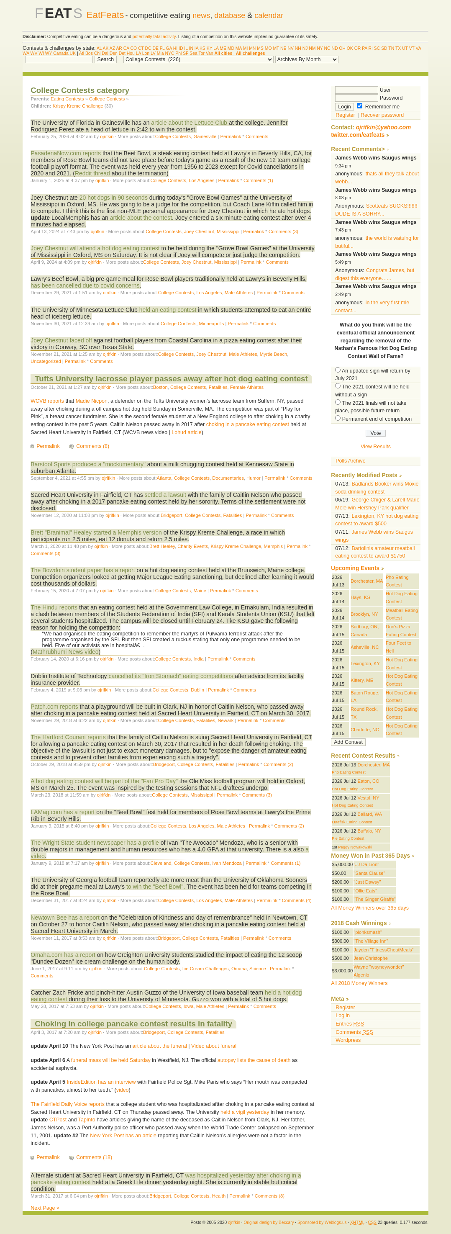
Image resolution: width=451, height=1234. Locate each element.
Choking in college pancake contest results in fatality (133, 1023)
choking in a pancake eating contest (247, 424)
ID (181, 48)
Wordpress (348, 1040)
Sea (193, 53)
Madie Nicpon (92, 401)
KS (202, 48)
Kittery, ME (362, 680)
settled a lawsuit (165, 494)
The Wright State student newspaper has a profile (95, 842)
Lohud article (186, 432)
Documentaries (227, 478)
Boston (160, 387)
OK (350, 48)
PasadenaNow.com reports (66, 153)
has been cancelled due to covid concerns (85, 285)
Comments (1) (258, 180)
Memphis (273, 546)
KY (210, 48)
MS (260, 48)
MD (231, 48)
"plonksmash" (368, 932)
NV (290, 48)
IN (191, 48)
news (201, 15)
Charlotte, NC (365, 729)
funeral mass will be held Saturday (111, 1060)
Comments (257, 136)
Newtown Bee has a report (65, 917)
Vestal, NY (368, 797)
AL (99, 48)
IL (185, 48)
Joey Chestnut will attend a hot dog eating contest (95, 248)
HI (175, 48)
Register (345, 115)
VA (418, 48)
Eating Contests (67, 98)
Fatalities (218, 387)
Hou (131, 53)
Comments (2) (278, 764)
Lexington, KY (365, 663)
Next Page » (45, 1208)
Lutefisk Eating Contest (352, 822)
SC (377, 48)
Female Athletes (247, 387)
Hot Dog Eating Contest (352, 789)
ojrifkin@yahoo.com (383, 127)
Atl (81, 53)
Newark (225, 720)
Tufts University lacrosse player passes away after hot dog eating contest (171, 378)
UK (73, 53)
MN (252, 48)
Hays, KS (360, 597)
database (229, 15)
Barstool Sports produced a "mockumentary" (88, 464)
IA (196, 48)
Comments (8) (92, 446)
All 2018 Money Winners (359, 983)
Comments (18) (94, 1157)
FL (162, 48)
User (363, 90)
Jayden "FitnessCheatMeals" (383, 949)
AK (106, 48)
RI (371, 48)
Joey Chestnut (199, 231)
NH (298, 48)
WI (41, 53)
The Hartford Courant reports (68, 737)
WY (48, 53)
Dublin (197, 689)
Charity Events (192, 546)
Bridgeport (171, 515)
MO (268, 48)
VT (412, 48)
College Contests (107, 98)
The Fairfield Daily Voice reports (68, 1104)
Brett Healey (162, 546)
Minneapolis (211, 323)
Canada (60, 53)
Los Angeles (201, 180)
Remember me (378, 107)
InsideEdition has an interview (101, 1082)
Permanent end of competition (377, 419)
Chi (97, 53)
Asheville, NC (365, 647)
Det (122, 53)
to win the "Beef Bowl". (155, 886)
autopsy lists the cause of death (254, 1060)
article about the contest (141, 217)
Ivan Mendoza (226, 863)
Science (257, 968)
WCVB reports (47, 401)
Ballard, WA (369, 814)
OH (342, 48)
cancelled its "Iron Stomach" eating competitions (170, 676)
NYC (169, 53)
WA (26, 53)
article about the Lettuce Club (189, 122)
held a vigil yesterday (244, 1112)
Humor (253, 478)
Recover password (382, 115)
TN (391, 48)
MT (276, 48)
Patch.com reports (54, 706)
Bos (89, 53)
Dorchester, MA (367, 581)
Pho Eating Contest (349, 772)
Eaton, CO (368, 781)
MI (245, 48)
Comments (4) (297, 900)
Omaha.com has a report (63, 954)
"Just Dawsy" (367, 881)
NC (327, 48)
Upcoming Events (355, 568)
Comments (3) (283, 231)
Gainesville (204, 136)
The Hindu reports (54, 607)
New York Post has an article (123, 1136)
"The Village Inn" (371, 940)
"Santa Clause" (369, 873)
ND (334, 48)
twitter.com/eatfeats (357, 135)
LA (215, 48)
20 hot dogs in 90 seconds (113, 197)
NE (283, 48)
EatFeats (105, 15)
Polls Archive (350, 461)
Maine (199, 590)
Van (209, 53)
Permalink (230, 136)
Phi (178, 53)
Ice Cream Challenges (205, 968)
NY (320, 48)
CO (133, 48)
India (198, 658)
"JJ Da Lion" (366, 864)
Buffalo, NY (369, 830)
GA (169, 48)
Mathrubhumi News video (66, 651)
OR (357, 48)
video (122, 1090)
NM (312, 48)
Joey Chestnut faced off (61, 340)
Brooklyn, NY (364, 614)
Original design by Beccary (268, 1222)
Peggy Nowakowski (355, 847)
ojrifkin (106, 136)
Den (114, 53)
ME (223, 48)
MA (239, 48)
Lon (145, 53)
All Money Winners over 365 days (370, 908)
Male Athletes (239, 292)
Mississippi (228, 231)
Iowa (189, 1006)
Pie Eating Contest (348, 838)
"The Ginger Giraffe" (375, 899)
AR (119, 48)
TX (398, 48)
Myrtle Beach (273, 354)
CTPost (58, 1120)
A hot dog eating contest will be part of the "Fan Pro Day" (104, 781)
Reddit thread (92, 173)
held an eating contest (168, 309)
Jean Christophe (371, 958)
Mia (160, 53)
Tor (202, 53)
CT (141, 48)
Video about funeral (213, 1046)
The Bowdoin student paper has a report (83, 570)
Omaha (239, 968)
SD (384, 48)
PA (364, 48)
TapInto (86, 1120)
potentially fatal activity (154, 36)
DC (148, 48)
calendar (268, 15)
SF (185, 53)
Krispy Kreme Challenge (78, 105)
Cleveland (161, 863)
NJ (305, 48)
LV (153, 53)
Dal (105, 53)
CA (126, 48)
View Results (376, 447)
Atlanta (164, 478)
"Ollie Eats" (365, 890)
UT (405, 48)
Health (219, 1195)
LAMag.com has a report (63, 812)
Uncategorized (46, 361)
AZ (112, 48)
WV (34, 53)
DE (155, 48)
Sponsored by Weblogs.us (322, 1222)
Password (368, 98)
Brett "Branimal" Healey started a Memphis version (96, 532)
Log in (343, 1015)
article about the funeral (160, 1046)
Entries (350, 1024)
